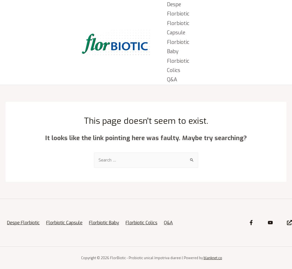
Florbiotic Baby (178, 47)
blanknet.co (213, 258)
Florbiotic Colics (178, 66)
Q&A (172, 79)
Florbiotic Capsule (178, 28)
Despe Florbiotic (178, 9)
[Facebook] (251, 222)
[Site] (289, 222)
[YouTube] (270, 222)
